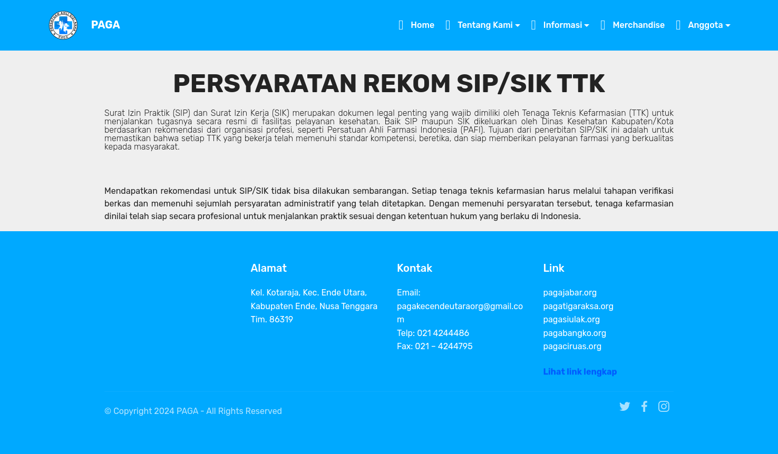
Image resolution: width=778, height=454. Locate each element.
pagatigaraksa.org (578, 306)
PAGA (105, 25)
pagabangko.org (575, 333)
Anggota (699, 25)
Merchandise (632, 25)
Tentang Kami (479, 25)
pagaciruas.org (572, 346)
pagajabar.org (570, 293)
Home (416, 25)
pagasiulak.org (571, 319)
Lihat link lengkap (580, 374)
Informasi (556, 25)
